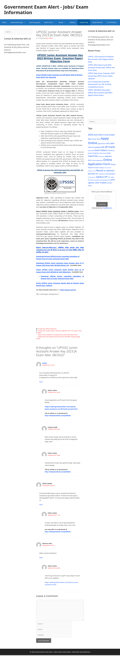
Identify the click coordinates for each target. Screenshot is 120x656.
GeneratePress (85, 652)
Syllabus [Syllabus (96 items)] (100, 176)
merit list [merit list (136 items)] (93, 156)
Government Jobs (19, 22)
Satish (44, 363)
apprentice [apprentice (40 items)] (101, 143)
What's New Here (51, 329)
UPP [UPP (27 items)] (109, 177)
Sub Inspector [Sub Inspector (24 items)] (91, 177)
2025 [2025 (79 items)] (95, 134)
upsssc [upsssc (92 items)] (91, 182)
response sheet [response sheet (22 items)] (92, 171)
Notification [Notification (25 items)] (101, 156)
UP (72, 331)
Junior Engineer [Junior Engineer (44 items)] (93, 153)
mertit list (58, 331)
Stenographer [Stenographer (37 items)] (110, 174)
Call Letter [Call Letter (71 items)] (110, 143)
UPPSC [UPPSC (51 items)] (112, 180)
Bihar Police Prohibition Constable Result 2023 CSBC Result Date (58, 335)
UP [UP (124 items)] (105, 176)
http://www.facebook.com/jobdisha (58, 415)
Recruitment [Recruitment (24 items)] (108, 167)
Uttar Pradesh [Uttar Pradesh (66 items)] (101, 182)
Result (63, 22)
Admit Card (50, 22)
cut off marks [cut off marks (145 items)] (108, 147)
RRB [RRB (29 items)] (104, 171)
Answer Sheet (50, 331)
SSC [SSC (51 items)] (96, 174)
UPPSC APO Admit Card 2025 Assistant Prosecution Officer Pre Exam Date (101, 67)
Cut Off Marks (112, 22)
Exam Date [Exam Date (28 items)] (91, 150)
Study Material (97, 22)
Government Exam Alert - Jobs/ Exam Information (46, 9)
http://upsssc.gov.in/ (68, 290)
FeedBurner (107, 208)
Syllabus (73, 22)
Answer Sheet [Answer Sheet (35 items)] (95, 139)
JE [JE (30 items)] (113, 150)
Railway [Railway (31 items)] (101, 168)
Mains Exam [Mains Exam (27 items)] (103, 153)
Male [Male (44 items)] (109, 153)
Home (4, 22)
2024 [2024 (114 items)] (90, 134)
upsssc (76, 331)
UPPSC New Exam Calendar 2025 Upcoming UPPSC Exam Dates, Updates (101, 76)
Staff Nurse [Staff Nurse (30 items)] (102, 174)
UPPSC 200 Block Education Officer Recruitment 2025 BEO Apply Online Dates (100, 92)
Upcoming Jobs (34, 22)
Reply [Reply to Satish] (41, 382)
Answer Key (84, 22)
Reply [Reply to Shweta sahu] (41, 557)
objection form (66, 331)
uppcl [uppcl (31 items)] (112, 177)
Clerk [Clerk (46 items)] (90, 147)
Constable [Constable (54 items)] (96, 147)
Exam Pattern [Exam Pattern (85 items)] (101, 150)
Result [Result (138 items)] (99, 170)
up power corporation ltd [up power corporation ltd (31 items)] (102, 180)
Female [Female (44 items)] (110, 150)
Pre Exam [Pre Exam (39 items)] (96, 168)
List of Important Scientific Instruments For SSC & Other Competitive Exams (100, 84)
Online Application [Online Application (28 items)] (97, 160)
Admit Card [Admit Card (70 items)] (103, 135)
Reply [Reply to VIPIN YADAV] (41, 504)
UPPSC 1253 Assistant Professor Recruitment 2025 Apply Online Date (101, 59)
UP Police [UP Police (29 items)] (91, 180)
